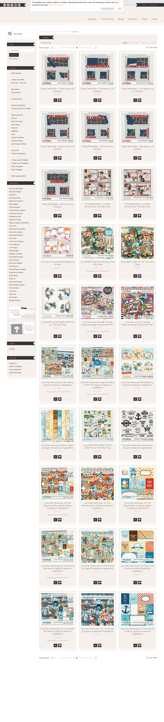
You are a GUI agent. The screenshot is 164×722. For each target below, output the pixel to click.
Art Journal (15, 150)
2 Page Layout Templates (19, 163)
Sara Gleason (13, 266)
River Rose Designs (15, 263)
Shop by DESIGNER (18, 105)
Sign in (145, 5)
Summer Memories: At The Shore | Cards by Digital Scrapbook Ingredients (137, 568)
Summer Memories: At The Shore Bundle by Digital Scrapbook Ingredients (57, 568)
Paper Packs (15, 125)
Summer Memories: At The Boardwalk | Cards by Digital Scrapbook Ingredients (137, 505)
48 (83, 48)
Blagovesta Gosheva (16, 201)
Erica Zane (12, 226)
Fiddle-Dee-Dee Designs (17, 229)
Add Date (153, 42)
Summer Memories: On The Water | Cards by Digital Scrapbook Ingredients (137, 631)
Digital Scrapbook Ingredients (19, 223)
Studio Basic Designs (16, 272)
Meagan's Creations (15, 254)
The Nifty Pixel (14, 288)
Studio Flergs (13, 275)
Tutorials (132, 19)
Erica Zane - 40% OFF (18, 83)
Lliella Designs (14, 251)
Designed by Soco (15, 216)
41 (61, 48)
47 (80, 48)
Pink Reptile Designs (16, 257)
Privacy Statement (15, 369)
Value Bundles (16, 92)
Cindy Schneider (14, 207)
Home (41, 32)
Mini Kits (14, 118)
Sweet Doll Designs (15, 282)
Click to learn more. (56, 5)
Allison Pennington (15, 192)
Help (154, 19)
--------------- (15, 76)
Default (143, 42)
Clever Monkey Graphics (17, 210)
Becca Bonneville (15, 198)
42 (64, 48)
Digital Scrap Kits (17, 115)
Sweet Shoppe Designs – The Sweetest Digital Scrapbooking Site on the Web (29, 16)
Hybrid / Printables (17, 137)
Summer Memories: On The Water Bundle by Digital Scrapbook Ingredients (57, 631)
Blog (120, 19)
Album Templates (17, 166)
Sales (147, 42)
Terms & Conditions (15, 366)
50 (90, 48)
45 (74, 48)
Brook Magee (13, 204)
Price (136, 42)
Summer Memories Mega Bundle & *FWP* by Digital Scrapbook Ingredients (97, 385)
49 (86, 48)
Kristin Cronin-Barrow (16, 241)
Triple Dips (12, 294)
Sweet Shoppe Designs (17, 285)
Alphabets (14, 131)
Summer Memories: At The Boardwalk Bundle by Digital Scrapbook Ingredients (57, 505)
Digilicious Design (15, 219)
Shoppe (92, 19)
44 (70, 48)
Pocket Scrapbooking (18, 153)
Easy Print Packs (17, 121)
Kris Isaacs (12, 238)
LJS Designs (13, 247)
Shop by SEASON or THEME (58, 32)
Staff (144, 19)
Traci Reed (12, 291)
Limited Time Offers (17, 80)
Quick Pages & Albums (19, 144)
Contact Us (13, 363)
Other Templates (16, 169)
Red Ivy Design (14, 260)
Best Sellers (15, 89)
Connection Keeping (16, 213)
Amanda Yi (12, 195)
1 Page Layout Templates (19, 160)
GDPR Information (15, 373)
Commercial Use (16, 99)
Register (154, 5)
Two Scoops (13, 297)
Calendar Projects (17, 141)
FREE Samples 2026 (18, 176)
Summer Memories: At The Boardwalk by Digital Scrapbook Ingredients (97, 505)
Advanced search (13, 58)
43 (67, 48)
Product (131, 42)
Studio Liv (12, 279)
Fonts (13, 134)
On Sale (12, 349)
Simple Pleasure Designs (17, 269)
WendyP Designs (15, 300)
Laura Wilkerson (14, 244)
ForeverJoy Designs (16, 232)
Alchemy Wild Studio (16, 188)
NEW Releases (16, 73)
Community (107, 19)
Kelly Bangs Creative (16, 235)
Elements (14, 128)
